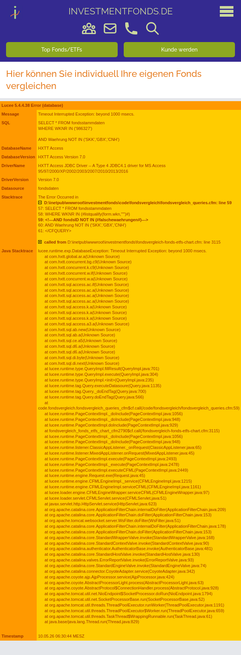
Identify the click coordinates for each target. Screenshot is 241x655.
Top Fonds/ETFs (61, 50)
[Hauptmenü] (226, 11)
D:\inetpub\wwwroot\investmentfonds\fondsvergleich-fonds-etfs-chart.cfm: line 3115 (132, 242)
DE (120, 11)
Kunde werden (179, 50)
